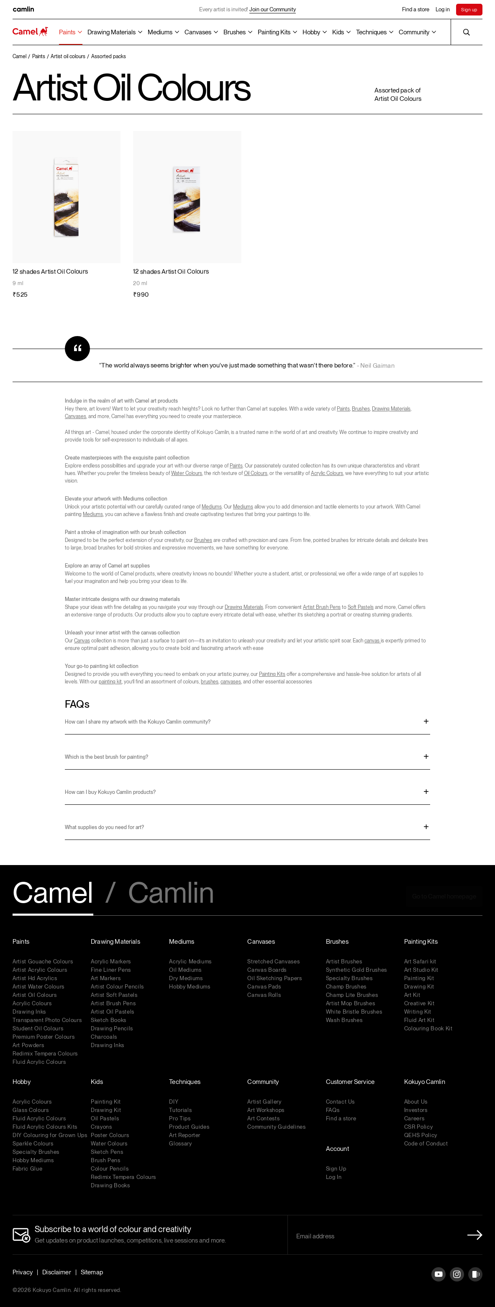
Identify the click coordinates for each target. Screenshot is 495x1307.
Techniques (371, 32)
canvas (372, 641)
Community (414, 32)
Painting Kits (274, 32)
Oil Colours (255, 473)
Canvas (82, 641)
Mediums (160, 32)
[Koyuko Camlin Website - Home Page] (30, 32)
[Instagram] (457, 1280)
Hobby (311, 32)
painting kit (110, 682)
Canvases (198, 32)
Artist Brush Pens (322, 607)
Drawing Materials (111, 32)
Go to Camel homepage (444, 896)
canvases (231, 682)
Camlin (171, 894)
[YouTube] (438, 1280)
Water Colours (186, 473)
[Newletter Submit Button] (472, 1235)
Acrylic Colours (327, 473)
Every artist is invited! (247, 9)
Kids (338, 32)
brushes (209, 682)
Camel (53, 894)
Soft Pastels (361, 607)
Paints (67, 32)
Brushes (234, 32)
